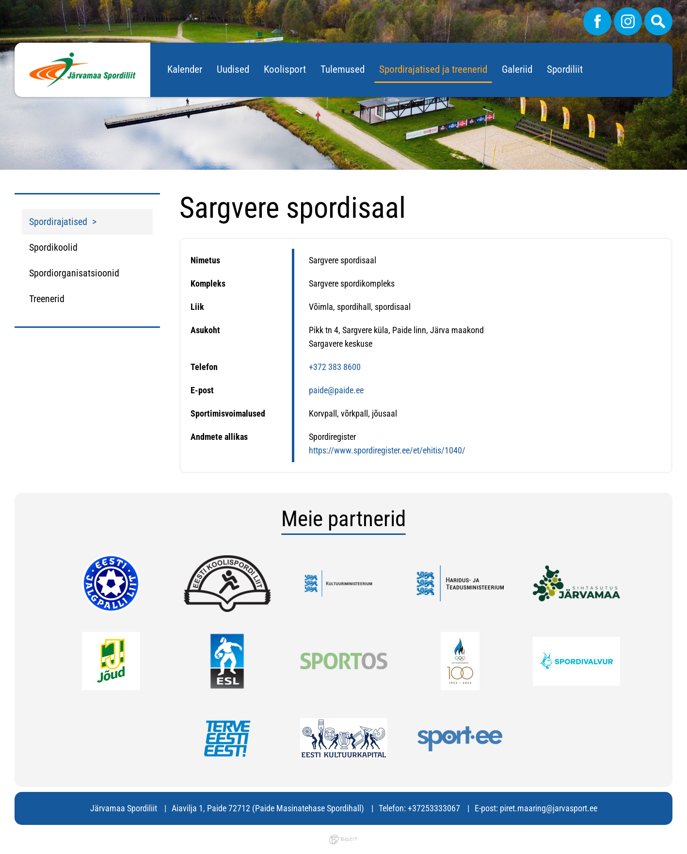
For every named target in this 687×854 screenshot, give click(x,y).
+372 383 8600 (335, 367)
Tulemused (342, 69)
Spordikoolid (53, 247)
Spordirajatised (58, 221)
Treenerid (46, 299)
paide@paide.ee (336, 390)
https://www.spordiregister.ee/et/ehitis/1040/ (387, 450)
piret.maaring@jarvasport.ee (548, 808)
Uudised (233, 69)
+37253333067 (434, 808)
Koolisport (285, 69)
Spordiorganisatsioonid (74, 273)
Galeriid (517, 69)
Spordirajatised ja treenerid (433, 69)
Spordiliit (565, 69)
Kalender (184, 69)
